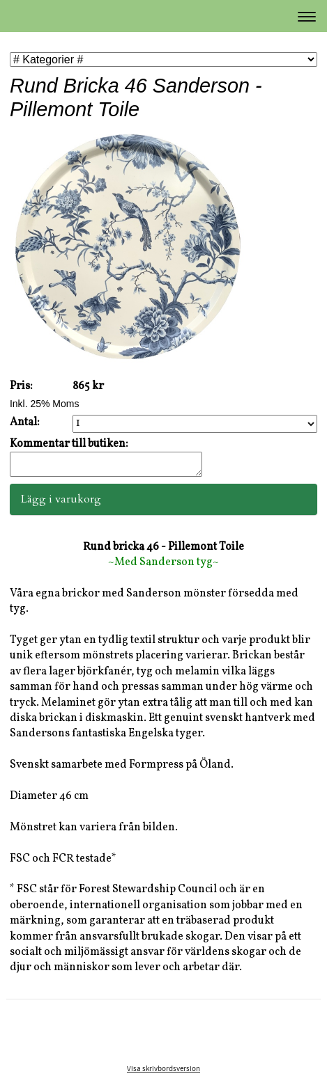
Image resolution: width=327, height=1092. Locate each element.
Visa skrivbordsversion (163, 1073)
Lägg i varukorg (61, 503)
